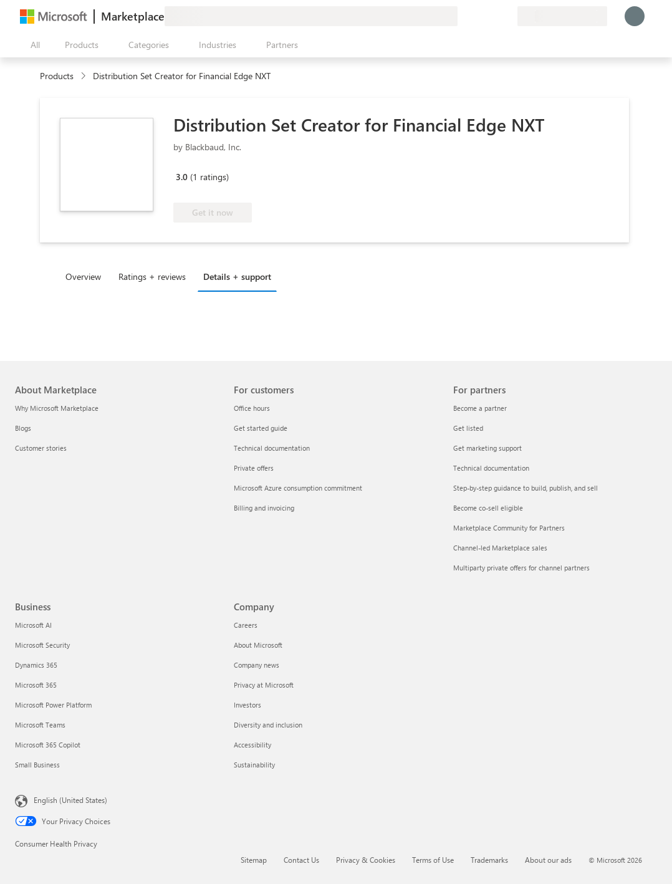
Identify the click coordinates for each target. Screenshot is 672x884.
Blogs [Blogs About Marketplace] (23, 428)
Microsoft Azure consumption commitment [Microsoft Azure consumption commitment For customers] (298, 487)
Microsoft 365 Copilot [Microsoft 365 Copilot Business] (47, 744)
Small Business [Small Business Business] (37, 764)
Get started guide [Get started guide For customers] (260, 428)
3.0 (182, 177)
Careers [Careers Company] (245, 625)
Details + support (237, 276)
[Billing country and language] (562, 16)
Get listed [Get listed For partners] (468, 428)
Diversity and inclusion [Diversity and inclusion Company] (268, 724)
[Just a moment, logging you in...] (634, 16)
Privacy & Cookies (365, 860)
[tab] (86, 276)
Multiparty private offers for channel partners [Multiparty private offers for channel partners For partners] (521, 567)
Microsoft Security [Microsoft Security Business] (42, 645)
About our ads (548, 860)
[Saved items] (492, 16)
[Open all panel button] (32, 44)
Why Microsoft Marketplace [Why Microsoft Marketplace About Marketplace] (56, 408)
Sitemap (254, 860)
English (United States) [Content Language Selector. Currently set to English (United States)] (70, 800)
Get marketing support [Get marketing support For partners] (487, 448)
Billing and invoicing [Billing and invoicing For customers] (264, 507)
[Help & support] (477, 16)
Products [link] (57, 76)
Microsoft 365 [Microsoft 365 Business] (36, 684)
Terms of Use (433, 860)
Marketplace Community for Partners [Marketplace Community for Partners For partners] (509, 527)
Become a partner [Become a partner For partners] (480, 408)
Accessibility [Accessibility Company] (252, 744)
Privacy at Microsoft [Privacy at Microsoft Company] (264, 684)
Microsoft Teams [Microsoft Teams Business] (40, 724)
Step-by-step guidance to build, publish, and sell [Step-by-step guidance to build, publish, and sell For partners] (525, 487)
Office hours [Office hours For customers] (252, 408)
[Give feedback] (463, 16)
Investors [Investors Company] (247, 704)
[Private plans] (507, 16)
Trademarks (489, 860)
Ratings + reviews (152, 276)
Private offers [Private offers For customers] (254, 468)
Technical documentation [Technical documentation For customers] (272, 448)
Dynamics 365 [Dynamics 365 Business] (36, 665)
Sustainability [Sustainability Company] (254, 764)
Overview (83, 276)
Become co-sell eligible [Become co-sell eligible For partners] (488, 507)
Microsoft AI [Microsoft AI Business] (33, 625)
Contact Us (301, 860)
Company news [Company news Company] (256, 665)
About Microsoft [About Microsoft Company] (258, 645)
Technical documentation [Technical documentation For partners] (491, 468)
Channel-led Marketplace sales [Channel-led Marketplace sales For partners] (500, 547)
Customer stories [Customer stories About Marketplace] (41, 448)
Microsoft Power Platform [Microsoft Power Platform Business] (53, 704)
